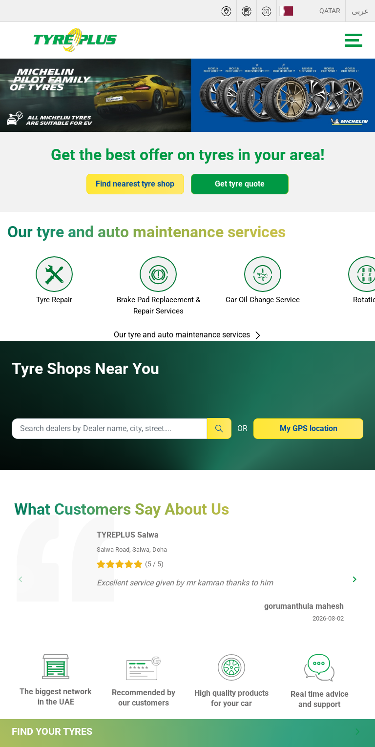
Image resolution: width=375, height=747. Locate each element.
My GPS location (308, 428)
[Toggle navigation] (353, 40)
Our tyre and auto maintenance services (188, 334)
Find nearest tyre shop (135, 183)
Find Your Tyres (186, 731)
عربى (360, 11)
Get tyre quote (240, 183)
